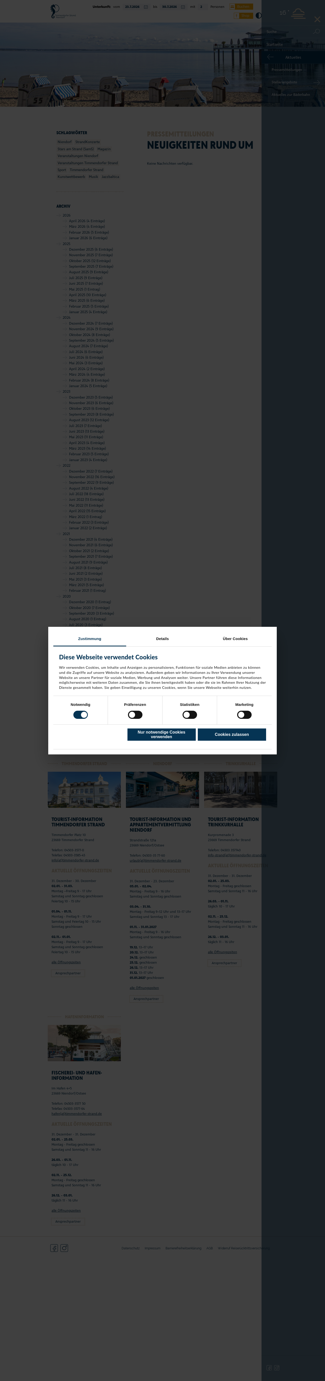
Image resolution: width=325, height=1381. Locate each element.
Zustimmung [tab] (89, 638)
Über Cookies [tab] (235, 638)
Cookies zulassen (232, 734)
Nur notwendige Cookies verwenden (161, 734)
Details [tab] (162, 638)
